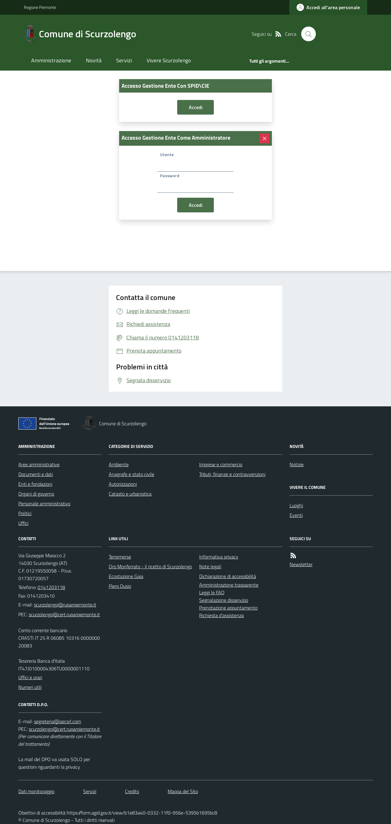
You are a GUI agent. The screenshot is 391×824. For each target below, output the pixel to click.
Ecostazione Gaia (126, 576)
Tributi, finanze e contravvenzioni (232, 474)
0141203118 (51, 587)
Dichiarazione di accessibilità (227, 576)
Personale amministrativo (44, 503)
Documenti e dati (35, 474)
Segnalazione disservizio (223, 600)
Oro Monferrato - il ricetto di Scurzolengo (150, 566)
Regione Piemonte (40, 7)
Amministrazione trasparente (228, 584)
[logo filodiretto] (345, 34)
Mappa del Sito (183, 791)
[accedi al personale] (328, 7)
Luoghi (296, 505)
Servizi (124, 60)
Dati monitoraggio (36, 791)
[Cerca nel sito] (308, 34)
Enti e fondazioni (35, 484)
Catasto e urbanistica (130, 493)
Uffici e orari (30, 677)
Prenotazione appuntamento (228, 607)
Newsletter (301, 564)
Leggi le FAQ (212, 592)
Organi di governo (36, 493)
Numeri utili (30, 687)
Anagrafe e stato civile (131, 474)
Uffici (23, 523)
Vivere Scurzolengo (169, 60)
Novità (93, 60)
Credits (132, 791)
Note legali (210, 566)
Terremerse (120, 556)
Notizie (297, 464)
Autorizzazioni (123, 484)
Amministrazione (51, 60)
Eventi (296, 515)
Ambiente (119, 464)
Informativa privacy (218, 556)
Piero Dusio (120, 586)
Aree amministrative (39, 464)
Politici (24, 513)
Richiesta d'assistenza (221, 615)
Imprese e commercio (220, 464)
